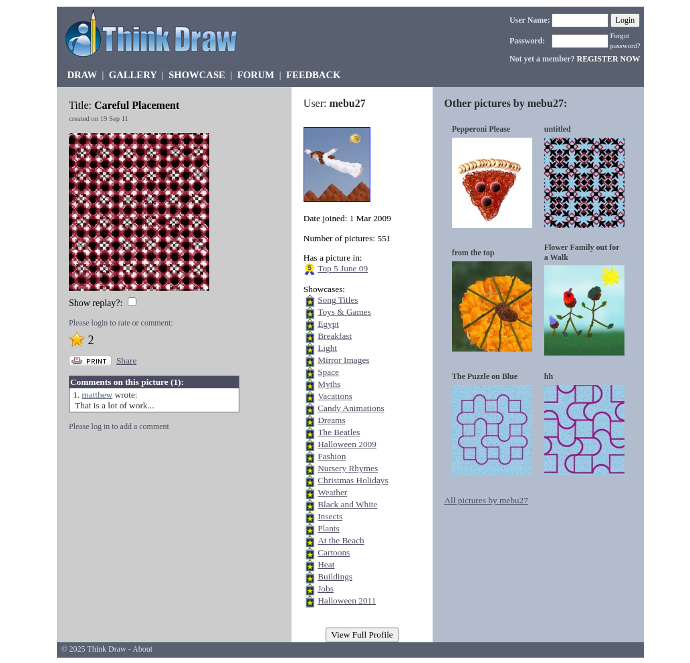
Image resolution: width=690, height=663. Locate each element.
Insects (330, 516)
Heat (326, 564)
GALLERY (132, 75)
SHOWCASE (196, 75)
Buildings (335, 576)
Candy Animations (351, 408)
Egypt (328, 324)
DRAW (82, 75)
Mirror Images (343, 360)
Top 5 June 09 (343, 268)
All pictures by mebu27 (486, 500)
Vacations (335, 396)
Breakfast (335, 336)
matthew (97, 395)
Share (126, 361)
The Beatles (339, 432)
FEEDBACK (313, 75)
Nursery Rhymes (348, 468)
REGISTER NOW (609, 58)
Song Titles (338, 300)
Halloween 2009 (347, 444)
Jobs (326, 588)
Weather (332, 492)
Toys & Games (344, 312)
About (142, 649)
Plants (329, 528)
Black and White (347, 504)
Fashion (332, 456)
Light (327, 348)
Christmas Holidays (353, 480)
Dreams (331, 420)
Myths (329, 384)
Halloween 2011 (347, 600)
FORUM (255, 75)
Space (328, 372)
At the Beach (341, 540)
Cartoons (334, 552)
